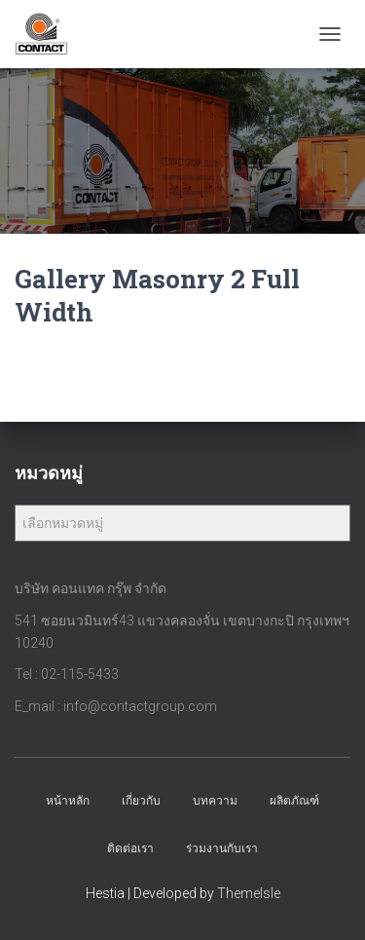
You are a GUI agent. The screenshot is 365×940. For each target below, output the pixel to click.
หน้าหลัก (68, 801)
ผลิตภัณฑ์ (294, 801)
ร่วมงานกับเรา (222, 848)
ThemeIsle (248, 893)
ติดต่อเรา (130, 848)
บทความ (215, 801)
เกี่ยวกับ (141, 801)
